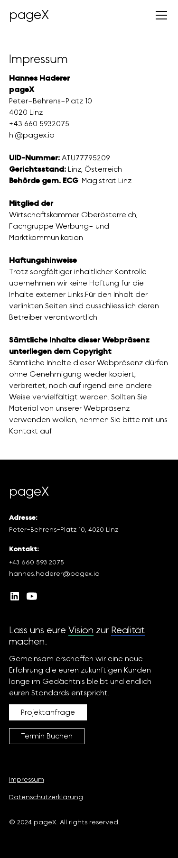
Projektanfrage (48, 712)
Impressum (26, 779)
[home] (29, 15)
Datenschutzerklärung (46, 797)
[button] (159, 15)
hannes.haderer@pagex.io (54, 574)
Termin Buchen (47, 736)
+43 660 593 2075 (36, 562)
